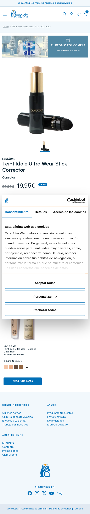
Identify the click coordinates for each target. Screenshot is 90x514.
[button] (86, 14)
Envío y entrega (56, 417)
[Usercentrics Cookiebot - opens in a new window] (67, 200)
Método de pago (57, 424)
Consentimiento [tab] (17, 212)
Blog (59, 493)
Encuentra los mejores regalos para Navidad (45, 2)
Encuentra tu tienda (14, 420)
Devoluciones (55, 420)
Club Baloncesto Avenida (17, 417)
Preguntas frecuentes (60, 413)
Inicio (6, 26)
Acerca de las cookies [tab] (69, 212)
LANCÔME (8, 159)
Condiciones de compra (34, 508)
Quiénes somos (11, 413)
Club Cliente (9, 454)
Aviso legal (12, 508)
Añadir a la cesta (22, 380)
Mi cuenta (8, 443)
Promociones (10, 451)
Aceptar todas (45, 283)
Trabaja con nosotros (15, 424)
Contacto (8, 447)
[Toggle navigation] (4, 14)
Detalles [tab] (41, 212)
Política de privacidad (60, 508)
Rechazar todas (45, 310)
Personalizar (45, 296)
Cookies (79, 508)
